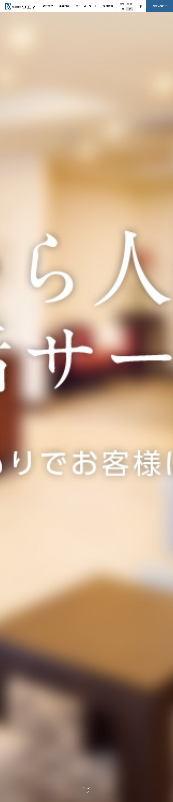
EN (122, 9)
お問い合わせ (159, 6)
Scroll (86, 789)
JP (129, 9)
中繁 (122, 4)
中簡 (129, 4)
